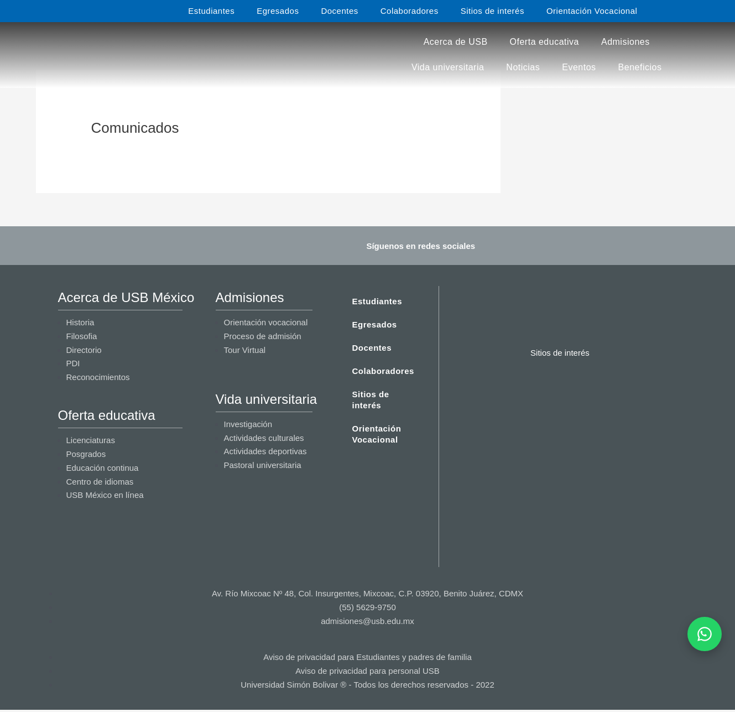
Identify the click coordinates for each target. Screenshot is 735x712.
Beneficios (640, 67)
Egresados (278, 10)
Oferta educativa (544, 41)
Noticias (523, 67)
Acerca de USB (456, 41)
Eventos (579, 67)
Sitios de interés (492, 10)
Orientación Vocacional (591, 10)
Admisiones (625, 41)
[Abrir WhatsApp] (704, 634)
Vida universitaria (447, 67)
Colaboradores (409, 10)
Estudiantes (211, 10)
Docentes (339, 10)
